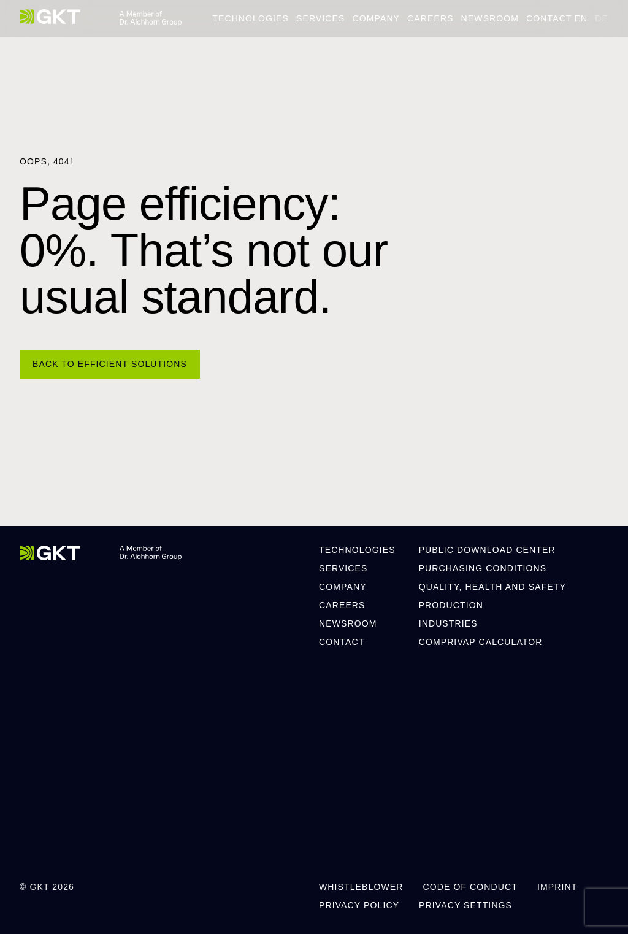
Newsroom (490, 18)
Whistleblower (361, 887)
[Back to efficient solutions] (110, 364)
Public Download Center (487, 550)
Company (376, 18)
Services (320, 18)
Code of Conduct (470, 887)
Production (451, 605)
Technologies (250, 18)
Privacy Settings (465, 905)
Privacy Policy (359, 905)
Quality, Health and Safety (492, 587)
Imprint (557, 887)
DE (601, 18)
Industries (448, 623)
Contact (549, 18)
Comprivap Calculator (481, 642)
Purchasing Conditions (483, 568)
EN (581, 18)
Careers (430, 18)
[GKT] (50, 16)
